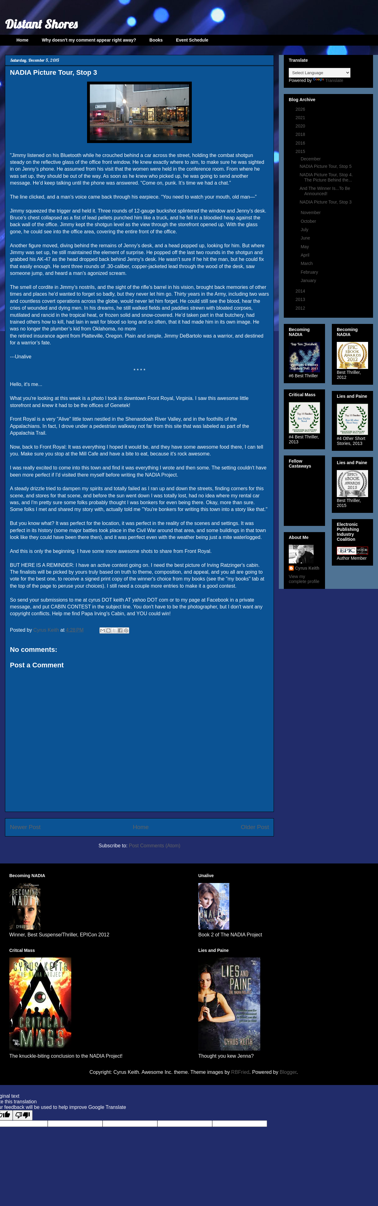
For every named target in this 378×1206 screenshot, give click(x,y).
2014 (301, 291)
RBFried (240, 1072)
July (305, 229)
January (309, 280)
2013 (301, 299)
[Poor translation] (23, 1115)
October (309, 221)
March (307, 263)
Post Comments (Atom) (154, 845)
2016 (301, 143)
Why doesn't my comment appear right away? (89, 40)
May (305, 246)
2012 (301, 308)
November (311, 212)
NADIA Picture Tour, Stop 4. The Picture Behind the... (326, 177)
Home (22, 40)
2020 (301, 125)
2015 (301, 151)
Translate (328, 80)
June (306, 237)
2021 (301, 117)
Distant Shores (41, 24)
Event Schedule (192, 40)
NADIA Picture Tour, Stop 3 (326, 202)
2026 (301, 109)
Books (156, 40)
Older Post (255, 827)
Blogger (288, 1072)
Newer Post (25, 827)
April (305, 255)
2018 (301, 134)
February (310, 272)
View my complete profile (304, 579)
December (311, 158)
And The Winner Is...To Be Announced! (325, 191)
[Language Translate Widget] (319, 73)
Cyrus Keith (307, 568)
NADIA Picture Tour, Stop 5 (326, 166)
